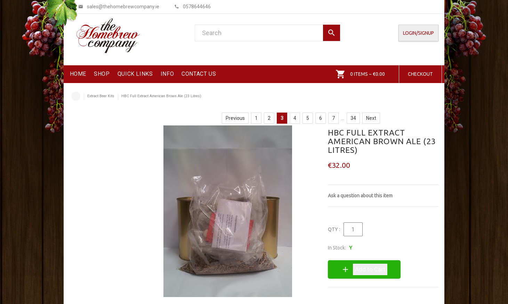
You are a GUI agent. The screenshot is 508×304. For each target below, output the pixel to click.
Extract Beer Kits (100, 96)
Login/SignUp (418, 33)
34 (353, 118)
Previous (235, 118)
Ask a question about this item (360, 195)
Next (371, 118)
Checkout (420, 74)
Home (75, 96)
